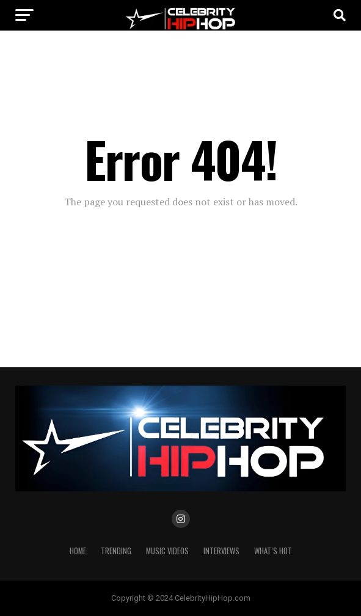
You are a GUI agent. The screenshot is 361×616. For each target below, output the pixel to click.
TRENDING (116, 551)
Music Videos (167, 551)
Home (78, 551)
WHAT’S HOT (273, 551)
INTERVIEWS (221, 551)
